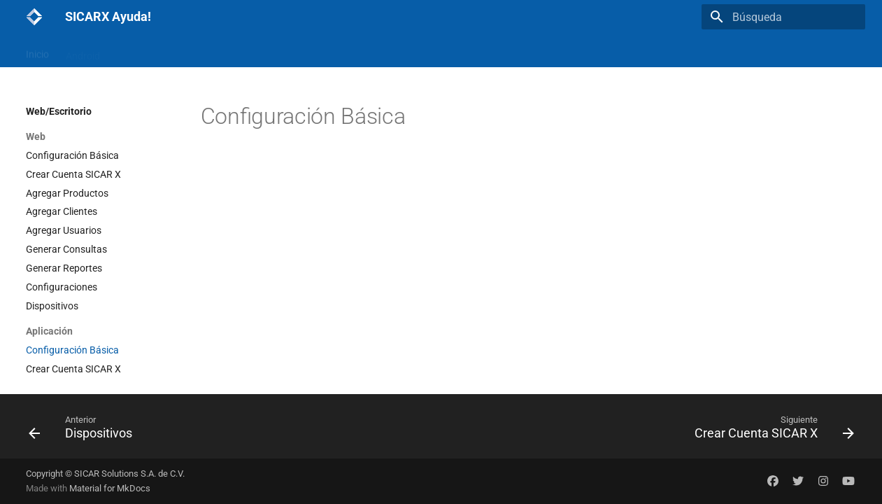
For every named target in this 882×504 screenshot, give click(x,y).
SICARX (401, 51)
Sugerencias (340, 51)
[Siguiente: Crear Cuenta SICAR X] (770, 430)
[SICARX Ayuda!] (34, 17)
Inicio (37, 51)
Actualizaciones (263, 51)
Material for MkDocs (109, 488)
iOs (124, 51)
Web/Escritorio (180, 51)
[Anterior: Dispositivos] (84, 430)
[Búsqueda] (783, 16)
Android (83, 51)
